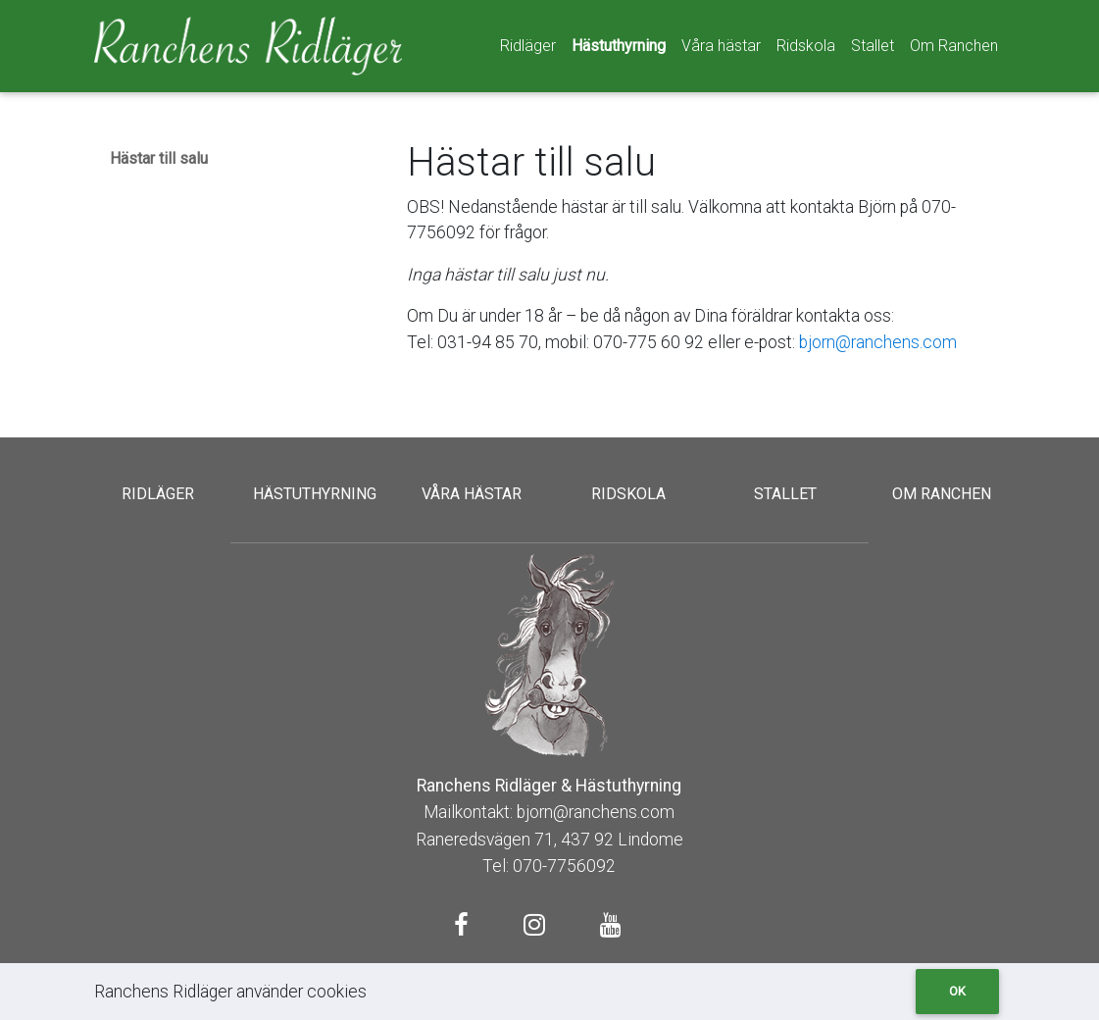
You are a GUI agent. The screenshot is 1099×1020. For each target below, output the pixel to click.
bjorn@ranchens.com (878, 342)
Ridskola (805, 45)
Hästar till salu (159, 158)
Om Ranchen (954, 45)
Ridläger (528, 45)
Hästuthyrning (619, 45)
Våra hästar (721, 45)
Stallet (872, 45)
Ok (957, 991)
